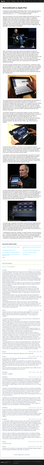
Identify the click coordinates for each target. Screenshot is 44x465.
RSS (31, 1)
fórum (29, 1)
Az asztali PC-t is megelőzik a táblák (29, 252)
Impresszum (25, 461)
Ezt (3, 421)
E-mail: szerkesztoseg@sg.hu (36, 461)
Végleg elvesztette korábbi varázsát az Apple (11, 247)
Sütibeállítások (16, 463)
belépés (40, 1)
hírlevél (34, 1)
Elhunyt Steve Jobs (26, 254)
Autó (21, 1)
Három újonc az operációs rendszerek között (31, 250)
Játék (18, 1)
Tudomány (13, 1)
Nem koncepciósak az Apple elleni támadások (11, 252)
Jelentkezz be (5, 266)
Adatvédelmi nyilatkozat (18, 461)
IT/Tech (8, 1)
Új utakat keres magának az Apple (8, 250)
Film (24, 1)
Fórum (29, 461)
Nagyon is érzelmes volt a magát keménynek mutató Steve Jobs (10, 255)
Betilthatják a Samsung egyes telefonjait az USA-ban (32, 248)
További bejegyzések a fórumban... (22, 454)
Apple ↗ (3, 257)
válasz (38, 270)
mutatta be (16, 13)
